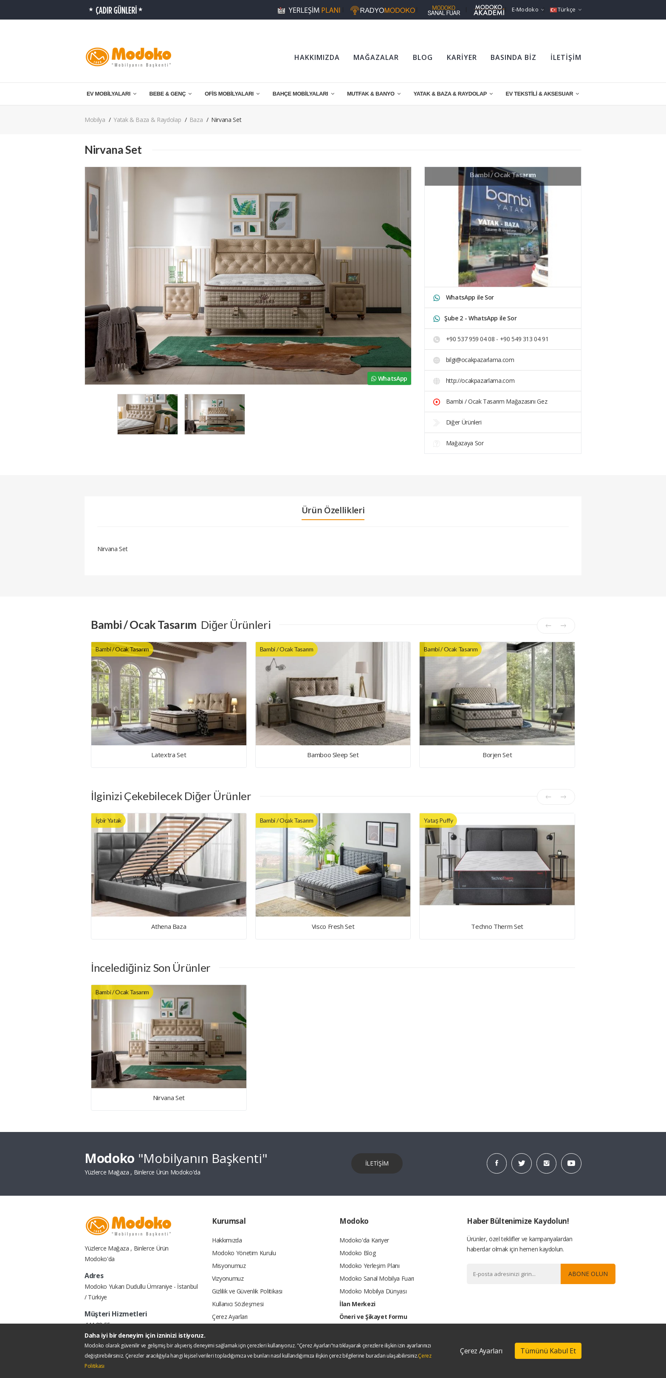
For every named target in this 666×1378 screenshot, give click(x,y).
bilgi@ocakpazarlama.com (473, 360)
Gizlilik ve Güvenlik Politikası (247, 1291)
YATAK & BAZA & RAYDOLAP (452, 94)
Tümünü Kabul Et (548, 1350)
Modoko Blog (357, 1252)
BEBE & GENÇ (171, 94)
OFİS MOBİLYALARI (232, 94)
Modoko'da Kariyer (364, 1240)
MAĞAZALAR (376, 57)
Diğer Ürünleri (457, 422)
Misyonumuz (229, 1265)
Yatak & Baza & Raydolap (147, 120)
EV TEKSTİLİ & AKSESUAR (542, 94)
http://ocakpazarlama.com (473, 380)
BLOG (423, 57)
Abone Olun (588, 1273)
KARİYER (462, 57)
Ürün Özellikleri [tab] (333, 510)
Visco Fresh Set (333, 926)
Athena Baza (168, 926)
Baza (196, 120)
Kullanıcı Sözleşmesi (238, 1303)
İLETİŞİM (565, 57)
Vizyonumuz (228, 1278)
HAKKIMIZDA (317, 57)
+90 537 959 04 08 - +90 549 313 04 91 (491, 339)
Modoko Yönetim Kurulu (244, 1252)
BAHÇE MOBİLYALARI (303, 94)
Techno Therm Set (497, 926)
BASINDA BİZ (513, 57)
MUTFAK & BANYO (374, 94)
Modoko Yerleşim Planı (369, 1265)
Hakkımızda (227, 1240)
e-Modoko (528, 9)
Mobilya (95, 120)
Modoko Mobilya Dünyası (372, 1291)
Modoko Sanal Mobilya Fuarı (376, 1278)
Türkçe (565, 9)
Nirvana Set (169, 1097)
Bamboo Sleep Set (332, 754)
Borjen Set (497, 754)
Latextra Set (168, 754)
